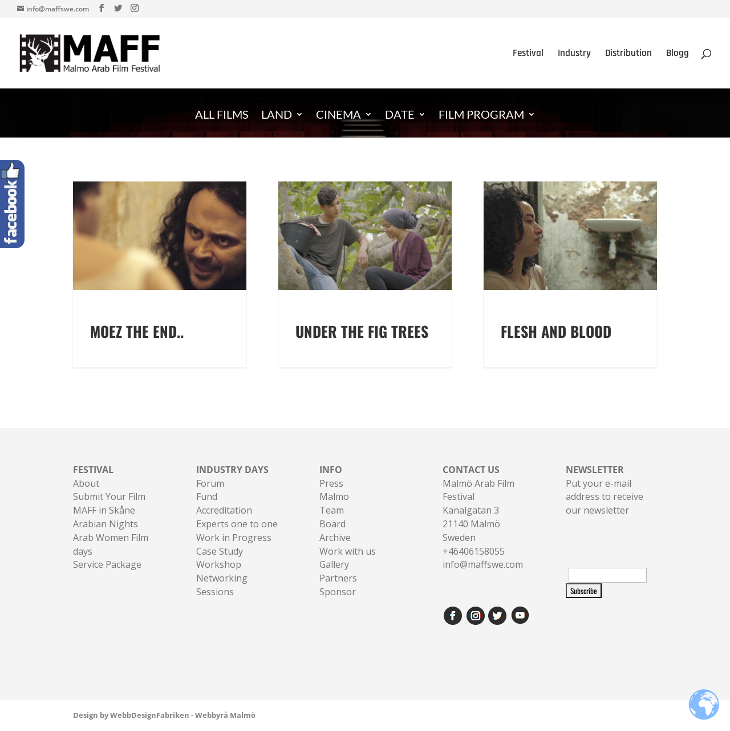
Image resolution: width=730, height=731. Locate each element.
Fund (206, 496)
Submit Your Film (109, 496)
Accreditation (224, 510)
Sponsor (337, 591)
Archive (335, 537)
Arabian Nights (105, 524)
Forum (210, 483)
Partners (338, 578)
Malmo (334, 496)
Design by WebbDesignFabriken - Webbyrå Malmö (164, 715)
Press (331, 483)
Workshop (218, 564)
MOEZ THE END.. (137, 331)
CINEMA (338, 115)
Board (332, 524)
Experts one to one (237, 524)
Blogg (677, 54)
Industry (574, 54)
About (86, 483)
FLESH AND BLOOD (556, 331)
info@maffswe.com (483, 564)
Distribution (628, 54)
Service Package (107, 564)
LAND (276, 115)
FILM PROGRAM (481, 115)
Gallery (334, 564)
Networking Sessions (222, 585)
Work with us (347, 551)
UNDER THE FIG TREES (361, 331)
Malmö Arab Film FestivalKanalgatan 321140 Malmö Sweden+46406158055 (478, 510)
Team (331, 510)
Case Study (219, 551)
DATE (400, 115)
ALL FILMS (222, 115)
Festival (528, 54)
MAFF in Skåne (104, 510)
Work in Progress (233, 537)
